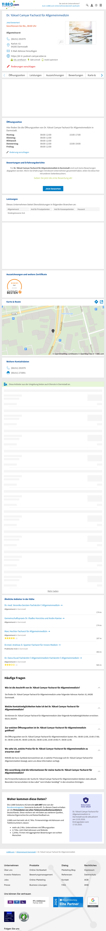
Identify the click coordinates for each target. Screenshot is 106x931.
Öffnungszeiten (17, 75)
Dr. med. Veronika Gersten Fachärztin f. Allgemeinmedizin (32, 605)
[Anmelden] (93, 5)
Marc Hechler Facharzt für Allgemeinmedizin (26, 631)
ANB (86, 885)
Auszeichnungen (55, 75)
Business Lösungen (38, 885)
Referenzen (66, 874)
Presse (7, 885)
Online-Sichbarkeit (38, 870)
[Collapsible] (99, 688)
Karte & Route (95, 75)
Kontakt (65, 880)
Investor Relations (12, 874)
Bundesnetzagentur (15, 807)
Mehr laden (53, 591)
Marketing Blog (68, 870)
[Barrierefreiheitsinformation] (97, 5)
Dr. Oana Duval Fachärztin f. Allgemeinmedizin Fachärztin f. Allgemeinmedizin (42, 657)
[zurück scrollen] (4, 75)
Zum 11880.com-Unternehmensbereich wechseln (61, 6)
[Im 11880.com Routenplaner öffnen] (96, 301)
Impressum (89, 870)
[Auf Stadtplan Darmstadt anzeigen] (101, 302)
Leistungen (36, 75)
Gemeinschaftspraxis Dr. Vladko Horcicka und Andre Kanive (33, 618)
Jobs (6, 880)
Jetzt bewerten (53, 188)
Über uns (8, 870)
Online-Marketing (37, 880)
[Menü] (102, 5)
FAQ (63, 885)
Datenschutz (90, 874)
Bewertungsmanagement (41, 874)
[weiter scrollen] (102, 75)
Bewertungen (76, 75)
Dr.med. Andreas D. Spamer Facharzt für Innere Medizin (31, 644)
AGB (86, 880)
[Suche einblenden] (88, 5)
